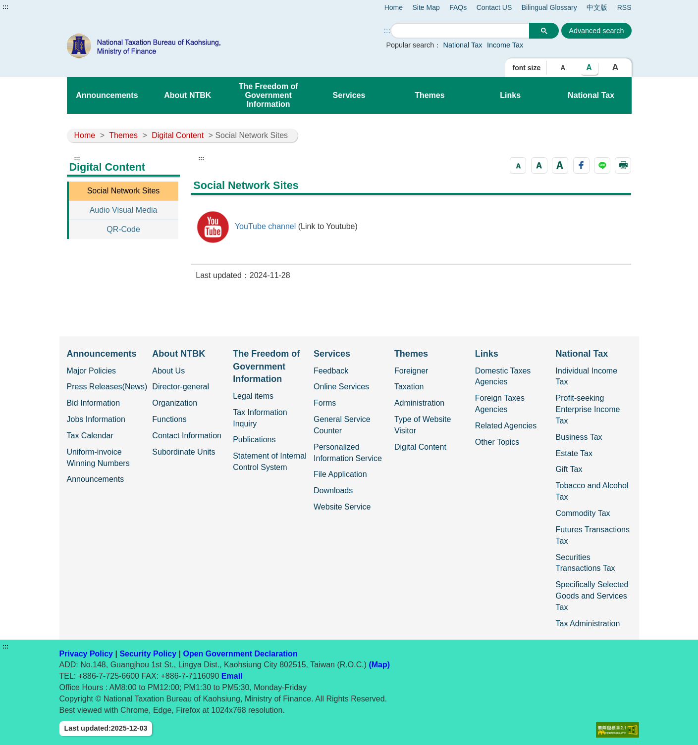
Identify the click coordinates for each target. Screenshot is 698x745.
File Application (340, 474)
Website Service (342, 507)
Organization (174, 403)
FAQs (458, 7)
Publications (254, 439)
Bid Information (93, 403)
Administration (419, 403)
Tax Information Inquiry (260, 418)
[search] (460, 31)
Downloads (333, 490)
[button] (518, 165)
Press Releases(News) (107, 386)
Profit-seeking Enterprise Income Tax (588, 409)
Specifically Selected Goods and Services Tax (592, 595)
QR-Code (123, 229)
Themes (429, 95)
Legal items (253, 396)
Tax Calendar (90, 435)
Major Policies (91, 371)
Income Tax (505, 45)
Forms (325, 403)
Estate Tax (574, 453)
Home (393, 7)
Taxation (409, 386)
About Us (168, 371)
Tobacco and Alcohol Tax (592, 491)
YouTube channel (264, 226)
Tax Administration (588, 623)
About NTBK (187, 95)
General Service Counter (342, 425)
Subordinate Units (183, 452)
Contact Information (186, 435)
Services (349, 95)
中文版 (597, 7)
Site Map (426, 7)
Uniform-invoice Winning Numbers (98, 457)
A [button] (562, 68)
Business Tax (579, 437)
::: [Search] (387, 30)
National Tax (463, 45)
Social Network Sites (123, 190)
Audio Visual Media (124, 210)
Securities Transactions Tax (585, 563)
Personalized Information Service (348, 453)
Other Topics (497, 442)
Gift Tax (569, 469)
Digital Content (178, 135)
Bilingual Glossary (549, 7)
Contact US (494, 7)
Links (510, 95)
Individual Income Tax (587, 376)
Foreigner (411, 371)
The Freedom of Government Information (268, 95)
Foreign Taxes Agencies (500, 404)
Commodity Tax (583, 513)
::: (5, 6)
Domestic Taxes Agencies (503, 376)
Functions (169, 419)
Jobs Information (96, 419)
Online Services (341, 386)
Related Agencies (506, 425)
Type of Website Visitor (422, 425)
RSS (624, 7)
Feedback (331, 371)
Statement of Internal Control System (270, 461)
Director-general (180, 386)
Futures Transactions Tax (593, 535)
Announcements (107, 95)
